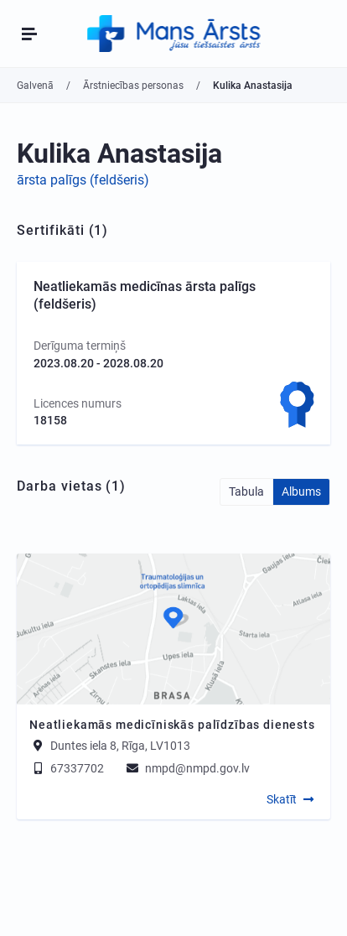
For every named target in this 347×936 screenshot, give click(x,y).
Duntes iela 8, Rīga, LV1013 (120, 745)
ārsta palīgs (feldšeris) (83, 180)
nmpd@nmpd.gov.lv (187, 768)
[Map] (173, 629)
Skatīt (282, 799)
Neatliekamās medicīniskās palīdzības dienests (172, 724)
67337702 (66, 768)
